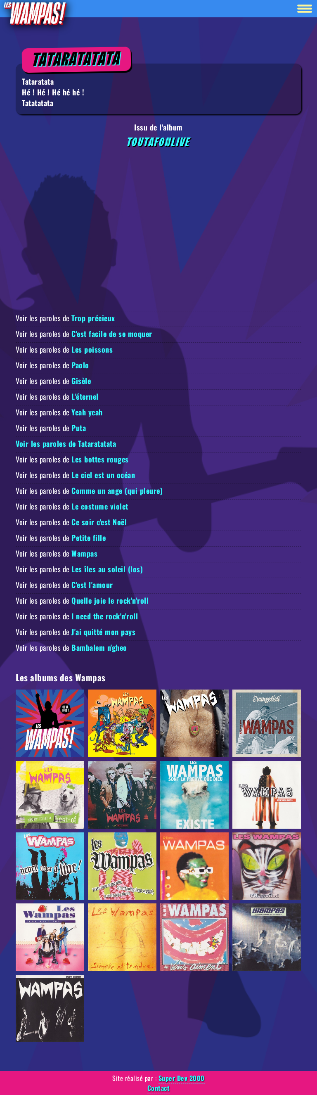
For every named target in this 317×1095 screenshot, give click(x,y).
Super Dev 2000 (181, 1078)
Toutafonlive (158, 142)
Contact (158, 1088)
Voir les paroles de (65, 318)
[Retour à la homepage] (35, 13)
